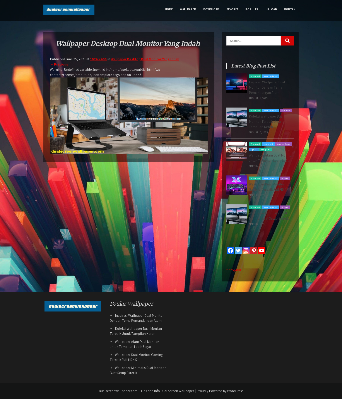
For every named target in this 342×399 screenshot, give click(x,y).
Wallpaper (188, 9)
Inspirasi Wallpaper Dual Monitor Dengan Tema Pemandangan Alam (267, 87)
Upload (271, 9)
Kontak (289, 9)
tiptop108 (233, 270)
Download (211, 9)
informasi (255, 76)
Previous (59, 64)
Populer (251, 9)
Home (169, 9)
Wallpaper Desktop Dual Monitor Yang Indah (145, 59)
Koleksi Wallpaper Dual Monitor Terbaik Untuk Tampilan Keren (266, 121)
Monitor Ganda (270, 76)
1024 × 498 (98, 59)
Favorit (232, 9)
